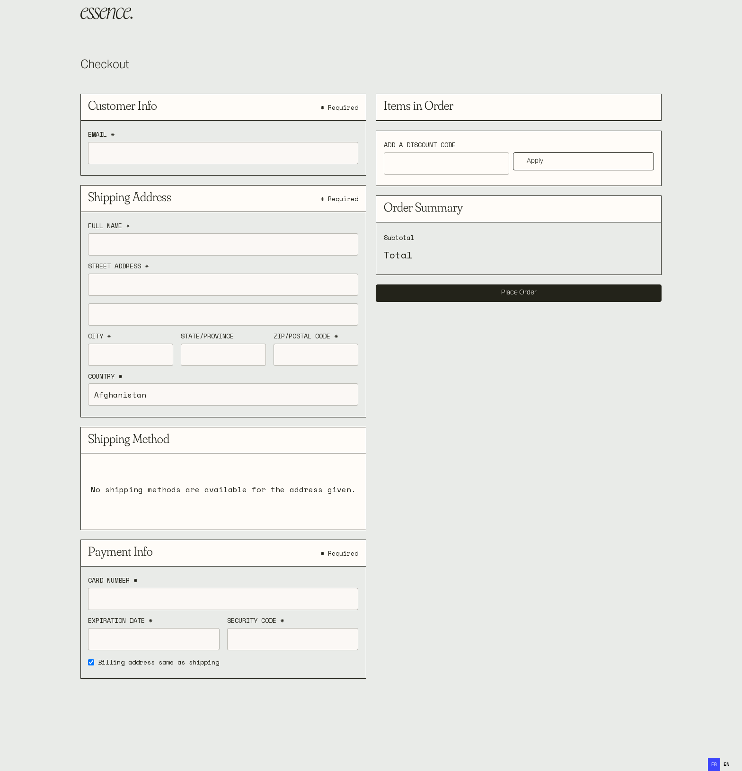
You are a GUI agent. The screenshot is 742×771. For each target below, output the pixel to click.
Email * (101, 135)
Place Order (519, 293)
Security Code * (255, 621)
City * (99, 336)
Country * (105, 376)
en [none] (726, 764)
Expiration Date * (120, 621)
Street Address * (118, 266)
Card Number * (112, 580)
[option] (726, 764)
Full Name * (109, 226)
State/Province (207, 336)
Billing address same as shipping (158, 662)
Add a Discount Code (420, 145)
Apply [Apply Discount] (535, 161)
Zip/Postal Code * (306, 336)
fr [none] (714, 764)
